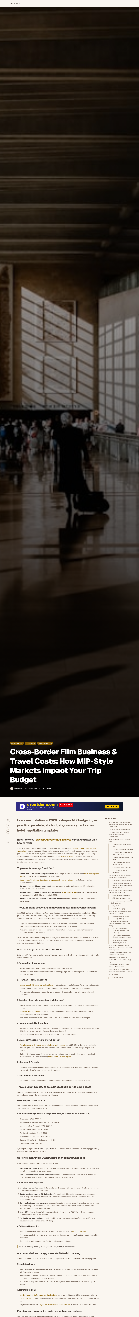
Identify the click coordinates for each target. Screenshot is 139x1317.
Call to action (113, 975)
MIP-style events (67, 856)
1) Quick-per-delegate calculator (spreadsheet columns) (121, 931)
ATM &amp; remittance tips (121, 898)
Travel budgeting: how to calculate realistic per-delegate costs (120, 876)
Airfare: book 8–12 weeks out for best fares (36, 985)
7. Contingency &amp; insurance (120, 871)
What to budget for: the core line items (119, 841)
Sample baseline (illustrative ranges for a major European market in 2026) (122, 885)
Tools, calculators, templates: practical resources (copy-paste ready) (119, 924)
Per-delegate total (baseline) (122, 880)
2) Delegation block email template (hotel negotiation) (122, 937)
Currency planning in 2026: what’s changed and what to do (120, 891)
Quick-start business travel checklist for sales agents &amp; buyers (120, 960)
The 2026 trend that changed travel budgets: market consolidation (119, 835)
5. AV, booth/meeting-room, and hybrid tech (122, 863)
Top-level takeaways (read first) (119, 830)
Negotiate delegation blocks (30, 1011)
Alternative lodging (119, 909)
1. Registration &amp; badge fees (122, 846)
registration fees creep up (82, 848)
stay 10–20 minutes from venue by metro (55, 1305)
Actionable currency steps (121, 895)
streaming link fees (69, 892)
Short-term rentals (27, 1299)
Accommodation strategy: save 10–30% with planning (121, 902)
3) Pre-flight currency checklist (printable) (120, 942)
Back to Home (13, 3)
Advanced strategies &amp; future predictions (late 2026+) (120, 954)
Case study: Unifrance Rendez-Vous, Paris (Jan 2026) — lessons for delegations (120, 948)
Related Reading (118, 978)
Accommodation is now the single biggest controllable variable (47, 880)
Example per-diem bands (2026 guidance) (121, 918)
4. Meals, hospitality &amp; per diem (123, 858)
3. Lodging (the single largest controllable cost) (122, 853)
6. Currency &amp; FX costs (122, 867)
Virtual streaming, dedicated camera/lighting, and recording (42, 1045)
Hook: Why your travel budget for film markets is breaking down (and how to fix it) (120, 825)
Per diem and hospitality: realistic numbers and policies (120, 913)
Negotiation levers (119, 906)
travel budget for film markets (53, 839)
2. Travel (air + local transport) (123, 849)
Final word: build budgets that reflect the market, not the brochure (121, 971)
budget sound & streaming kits (59, 1057)
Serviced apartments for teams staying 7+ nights (38, 1295)
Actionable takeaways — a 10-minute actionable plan (119, 966)
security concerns (79, 1231)
